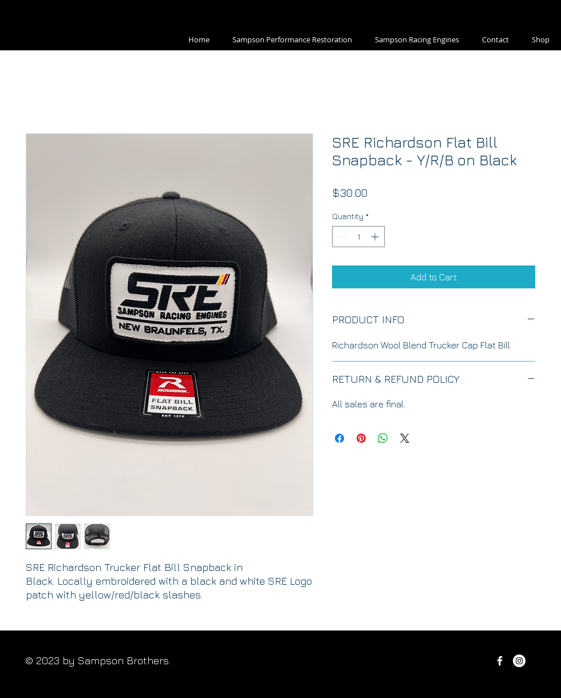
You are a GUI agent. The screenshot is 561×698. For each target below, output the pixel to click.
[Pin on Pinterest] (361, 438)
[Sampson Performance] (519, 661)
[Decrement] (341, 237)
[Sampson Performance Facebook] (499, 661)
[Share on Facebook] (339, 438)
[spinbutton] (358, 237)
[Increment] (376, 237)
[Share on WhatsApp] (383, 438)
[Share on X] (405, 438)
